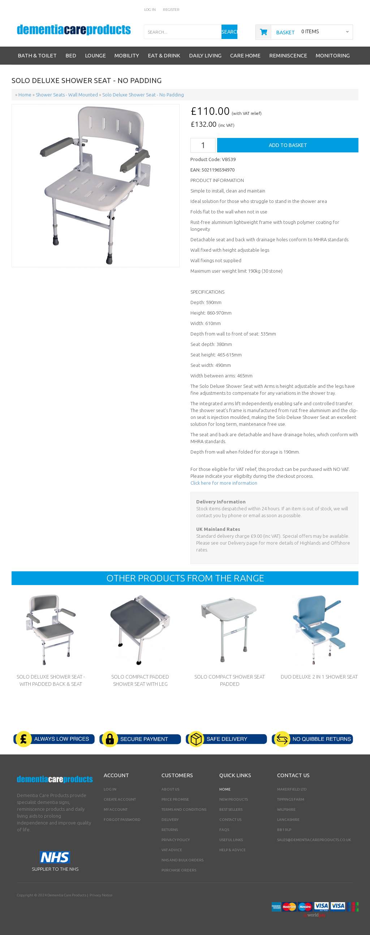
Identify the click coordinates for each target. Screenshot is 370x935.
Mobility (127, 55)
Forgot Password (122, 820)
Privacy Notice (101, 895)
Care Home (245, 55)
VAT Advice (172, 850)
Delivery (170, 820)
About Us (170, 789)
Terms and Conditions (184, 809)
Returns (170, 830)
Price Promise (175, 799)
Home (225, 789)
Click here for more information (223, 482)
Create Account (120, 799)
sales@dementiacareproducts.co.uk (314, 840)
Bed (70, 55)
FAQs (224, 830)
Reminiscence (288, 55)
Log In (150, 10)
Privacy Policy (176, 840)
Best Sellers (230, 809)
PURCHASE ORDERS (179, 870)
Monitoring (333, 55)
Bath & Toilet (37, 55)
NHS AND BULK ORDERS (182, 860)
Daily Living (205, 55)
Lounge (95, 55)
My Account (116, 809)
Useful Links (231, 840)
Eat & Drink (164, 55)
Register (171, 10)
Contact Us (230, 820)
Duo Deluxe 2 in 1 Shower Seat (319, 677)
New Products (233, 799)
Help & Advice (232, 850)
